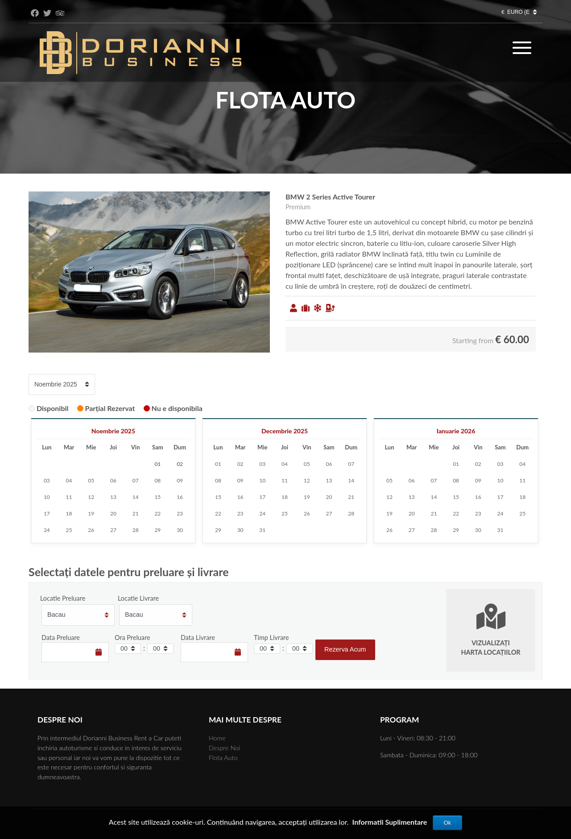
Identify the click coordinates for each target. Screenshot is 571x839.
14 (135, 497)
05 (91, 480)
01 (218, 464)
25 (69, 530)
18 (69, 513)
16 (180, 497)
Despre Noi (224, 748)
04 (69, 480)
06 (113, 480)
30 (180, 530)
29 (157, 530)
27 (113, 530)
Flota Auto (223, 757)
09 (180, 480)
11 (69, 497)
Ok (447, 822)
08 (157, 480)
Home (217, 738)
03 (47, 480)
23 (180, 513)
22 (157, 513)
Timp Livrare (271, 637)
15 (157, 497)
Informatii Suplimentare (389, 822)
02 (240, 464)
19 (91, 513)
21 (135, 513)
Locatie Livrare (138, 598)
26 (91, 530)
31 (262, 530)
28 (135, 530)
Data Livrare (198, 637)
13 (113, 497)
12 (91, 497)
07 (135, 480)
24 (47, 530)
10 (47, 497)
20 (113, 513)
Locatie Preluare (62, 598)
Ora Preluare (132, 637)
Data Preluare (60, 637)
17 (47, 513)
